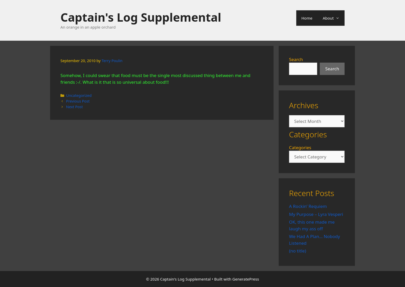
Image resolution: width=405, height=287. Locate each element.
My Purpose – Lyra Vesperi (316, 214)
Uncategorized (79, 95)
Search (296, 59)
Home (307, 18)
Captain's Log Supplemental (140, 17)
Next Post (74, 106)
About (334, 18)
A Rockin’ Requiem (308, 206)
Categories (300, 147)
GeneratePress (245, 279)
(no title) (297, 251)
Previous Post (78, 101)
